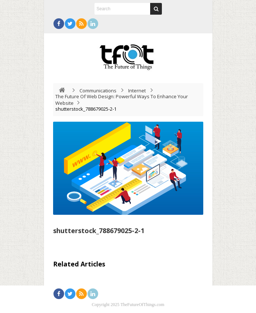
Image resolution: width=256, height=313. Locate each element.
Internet (137, 90)
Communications (97, 90)
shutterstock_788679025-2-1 (98, 230)
